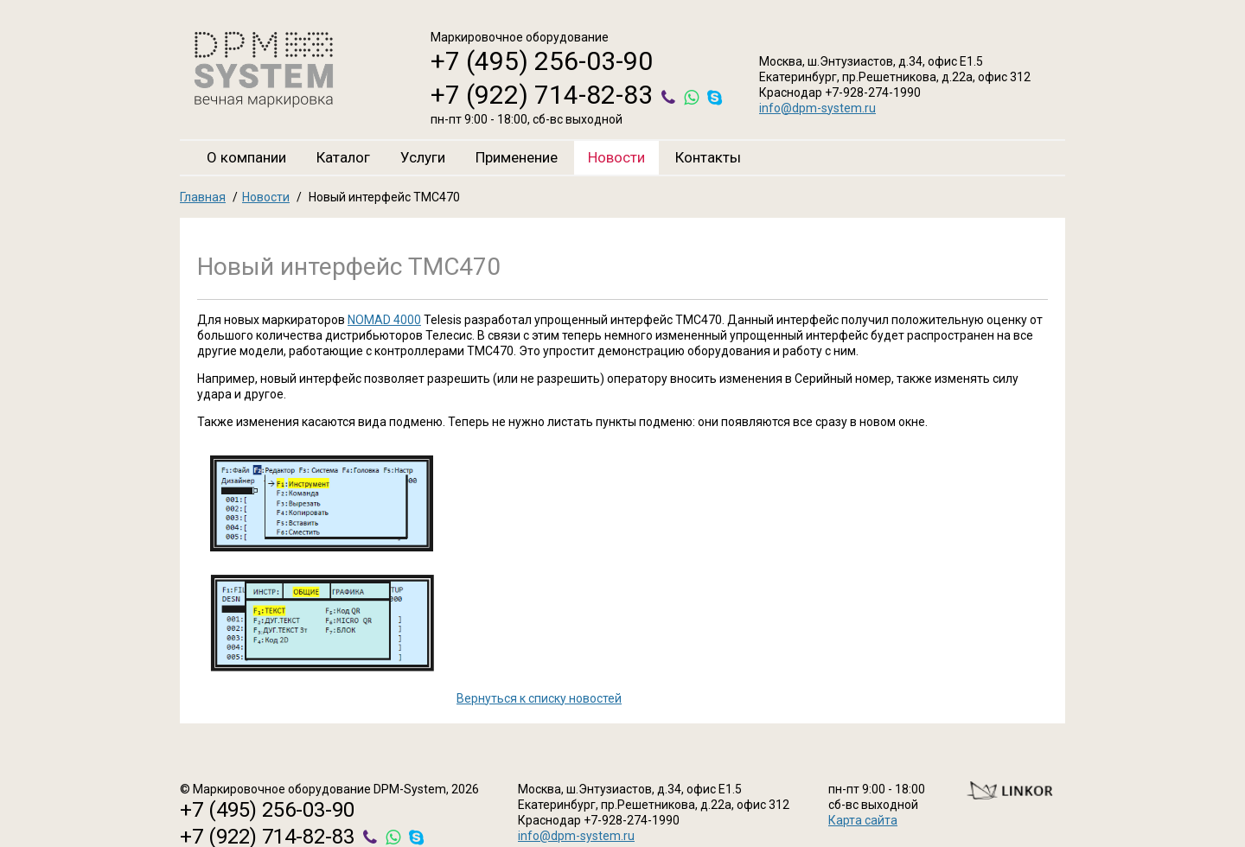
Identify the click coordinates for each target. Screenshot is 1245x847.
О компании (246, 157)
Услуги (422, 157)
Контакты (708, 157)
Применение (517, 157)
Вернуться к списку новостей (539, 698)
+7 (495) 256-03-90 (542, 61)
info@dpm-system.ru (817, 108)
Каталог (343, 157)
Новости (616, 157)
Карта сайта (862, 820)
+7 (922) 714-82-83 (542, 95)
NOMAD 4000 (384, 320)
